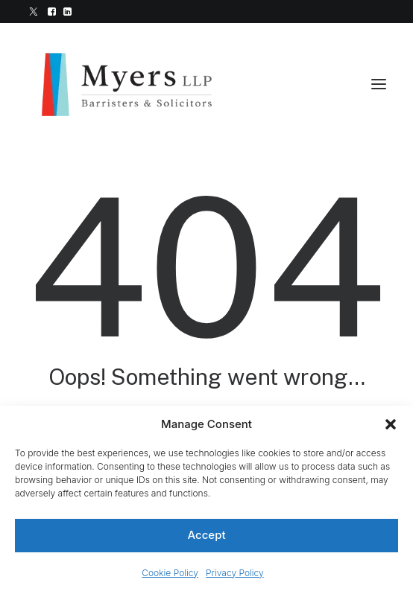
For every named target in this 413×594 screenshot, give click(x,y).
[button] (390, 424)
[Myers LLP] (138, 84)
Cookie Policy (170, 572)
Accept (206, 535)
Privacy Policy (235, 572)
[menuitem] (33, 11)
